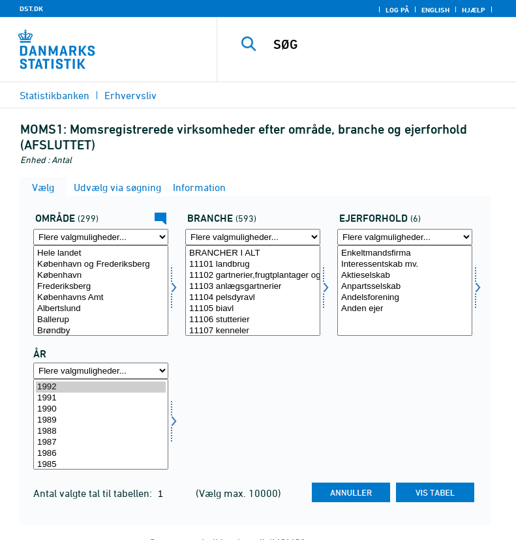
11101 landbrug (253, 264)
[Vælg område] (100, 290)
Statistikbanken (54, 95)
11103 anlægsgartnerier (253, 286)
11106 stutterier (253, 319)
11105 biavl (253, 308)
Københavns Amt (101, 297)
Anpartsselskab (405, 286)
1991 (101, 398)
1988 (101, 431)
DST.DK (31, 8)
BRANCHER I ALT (253, 253)
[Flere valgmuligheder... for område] (100, 237)
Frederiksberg (101, 286)
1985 (101, 464)
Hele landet (101, 253)
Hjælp (473, 9)
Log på (397, 9)
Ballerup (101, 319)
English (435, 9)
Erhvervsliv (130, 95)
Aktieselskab (405, 275)
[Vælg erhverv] (252, 290)
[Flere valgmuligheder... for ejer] (404, 237)
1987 (101, 442)
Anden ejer (405, 308)
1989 (101, 420)
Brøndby (101, 331)
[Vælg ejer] (404, 290)
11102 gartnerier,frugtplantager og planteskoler (253, 275)
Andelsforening (405, 297)
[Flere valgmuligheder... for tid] (100, 371)
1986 (101, 453)
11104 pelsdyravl (253, 297)
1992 (101, 387)
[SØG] (386, 44)
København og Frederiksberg (101, 264)
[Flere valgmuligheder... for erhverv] (252, 237)
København (101, 275)
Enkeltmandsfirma (405, 253)
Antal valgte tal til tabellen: (94, 493)
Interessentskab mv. (405, 264)
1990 (101, 409)
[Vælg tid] (100, 424)
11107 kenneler (253, 331)
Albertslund (101, 308)
